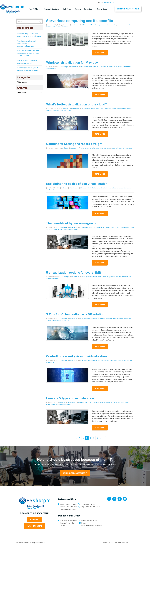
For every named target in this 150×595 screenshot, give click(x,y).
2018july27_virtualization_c (86, 402)
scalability (120, 227)
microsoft (114, 66)
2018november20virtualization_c (91, 108)
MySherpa (65, 25)
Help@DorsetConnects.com (91, 525)
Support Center (102, 9)
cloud (102, 108)
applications (112, 188)
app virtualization (103, 188)
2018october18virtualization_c (89, 188)
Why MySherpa (34, 9)
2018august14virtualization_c (88, 360)
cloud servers (121, 25)
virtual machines (119, 148)
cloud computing (111, 25)
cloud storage (116, 108)
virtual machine (50, 190)
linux (112, 148)
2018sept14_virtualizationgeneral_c (92, 276)
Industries (67, 9)
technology (121, 402)
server (129, 188)
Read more (101, 53)
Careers (78, 9)
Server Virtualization (57, 110)
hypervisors (112, 276)
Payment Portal (34, 526)
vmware (48, 68)
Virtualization (75, 25)
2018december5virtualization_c (90, 66)
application (97, 402)
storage (114, 402)
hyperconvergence (111, 227)
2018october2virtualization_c (88, 227)
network (109, 402)
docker (108, 148)
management (114, 360)
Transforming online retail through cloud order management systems (26, 43)
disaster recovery (118, 318)
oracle (124, 276)
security (48, 110)
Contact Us (89, 9)
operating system (121, 188)
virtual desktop (58, 404)
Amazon (103, 25)
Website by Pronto (121, 542)
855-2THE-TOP (109, 2)
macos (109, 66)
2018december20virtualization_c (91, 25)
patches (120, 360)
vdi (58, 229)
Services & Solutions (52, 9)
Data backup (108, 318)
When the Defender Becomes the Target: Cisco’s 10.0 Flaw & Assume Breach (28, 53)
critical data (101, 318)
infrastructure (105, 360)
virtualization (65, 27)
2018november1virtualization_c (90, 148)
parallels (120, 66)
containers (103, 66)
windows (53, 68)
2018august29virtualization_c (88, 318)
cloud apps (108, 108)
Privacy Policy (108, 542)
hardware (123, 108)
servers (125, 227)
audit (99, 360)
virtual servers (57, 27)
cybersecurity (101, 227)
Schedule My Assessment (128, 9)
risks (125, 360)
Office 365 (129, 108)
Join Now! (34, 519)
